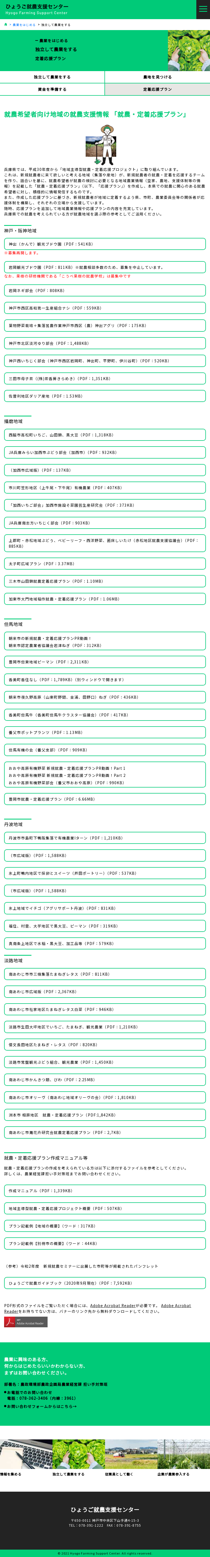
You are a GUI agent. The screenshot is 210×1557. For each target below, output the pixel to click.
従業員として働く (131, 1458)
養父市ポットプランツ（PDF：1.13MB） (47, 732)
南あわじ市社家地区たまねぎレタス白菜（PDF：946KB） (62, 1009)
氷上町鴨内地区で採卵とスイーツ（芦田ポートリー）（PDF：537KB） (74, 873)
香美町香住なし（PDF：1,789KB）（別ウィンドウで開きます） (67, 679)
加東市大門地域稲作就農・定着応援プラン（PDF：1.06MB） (65, 599)
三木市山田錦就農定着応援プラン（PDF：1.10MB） (57, 581)
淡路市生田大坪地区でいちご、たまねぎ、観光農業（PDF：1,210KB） (74, 1027)
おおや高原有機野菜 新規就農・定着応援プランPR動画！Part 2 (67, 775)
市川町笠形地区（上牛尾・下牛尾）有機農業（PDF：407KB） (66, 487)
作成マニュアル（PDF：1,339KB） (42, 1190)
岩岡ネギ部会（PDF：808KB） (38, 290)
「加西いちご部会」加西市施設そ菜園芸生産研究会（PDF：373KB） (73, 505)
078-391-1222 (91, 1525)
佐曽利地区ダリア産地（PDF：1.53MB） (47, 396)
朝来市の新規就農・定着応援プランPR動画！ (50, 638)
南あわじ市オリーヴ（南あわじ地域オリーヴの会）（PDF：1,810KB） (74, 1097)
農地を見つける (157, 77)
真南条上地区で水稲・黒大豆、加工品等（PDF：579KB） (62, 943)
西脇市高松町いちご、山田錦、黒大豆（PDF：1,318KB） (62, 435)
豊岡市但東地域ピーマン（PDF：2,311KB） (50, 661)
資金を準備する (52, 89)
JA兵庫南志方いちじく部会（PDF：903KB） (50, 523)
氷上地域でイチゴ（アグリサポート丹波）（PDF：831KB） (63, 908)
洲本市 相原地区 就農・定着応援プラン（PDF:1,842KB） (63, 1115)
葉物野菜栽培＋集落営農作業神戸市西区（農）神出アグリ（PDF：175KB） (79, 325)
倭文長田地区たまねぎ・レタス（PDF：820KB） (54, 1044)
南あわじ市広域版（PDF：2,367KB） (44, 991)
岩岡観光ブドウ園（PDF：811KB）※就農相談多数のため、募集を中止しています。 (87, 267)
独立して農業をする (52, 77)
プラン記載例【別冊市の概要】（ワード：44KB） (54, 1243)
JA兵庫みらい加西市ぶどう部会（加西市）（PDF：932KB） (64, 452)
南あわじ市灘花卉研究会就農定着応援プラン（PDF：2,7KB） (66, 1132)
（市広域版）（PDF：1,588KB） (39, 855)
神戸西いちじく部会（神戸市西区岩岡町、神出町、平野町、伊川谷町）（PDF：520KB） (90, 360)
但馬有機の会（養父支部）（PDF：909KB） (49, 750)
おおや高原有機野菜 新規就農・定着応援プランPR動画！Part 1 (67, 768)
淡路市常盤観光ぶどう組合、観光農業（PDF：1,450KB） (62, 1062)
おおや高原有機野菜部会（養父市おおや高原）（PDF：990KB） (68, 782)
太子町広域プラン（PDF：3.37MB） (43, 563)
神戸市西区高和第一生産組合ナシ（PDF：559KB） (56, 308)
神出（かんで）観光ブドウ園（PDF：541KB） (52, 244)
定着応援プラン (157, 89)
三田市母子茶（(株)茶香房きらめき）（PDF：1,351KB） (61, 378)
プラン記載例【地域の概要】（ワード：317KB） (53, 1226)
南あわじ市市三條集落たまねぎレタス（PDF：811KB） (60, 974)
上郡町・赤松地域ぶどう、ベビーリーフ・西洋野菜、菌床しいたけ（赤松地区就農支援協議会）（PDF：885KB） (104, 543)
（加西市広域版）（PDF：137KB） (41, 470)
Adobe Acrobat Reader (113, 1305)
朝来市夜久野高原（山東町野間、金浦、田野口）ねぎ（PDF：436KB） (75, 697)
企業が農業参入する (184, 1458)
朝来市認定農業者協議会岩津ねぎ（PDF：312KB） (56, 645)
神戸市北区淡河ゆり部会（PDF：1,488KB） (50, 343)
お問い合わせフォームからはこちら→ (42, 1406)
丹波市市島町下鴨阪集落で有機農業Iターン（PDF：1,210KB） (67, 838)
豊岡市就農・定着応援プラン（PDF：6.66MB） (53, 799)
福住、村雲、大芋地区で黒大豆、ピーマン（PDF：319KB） (64, 926)
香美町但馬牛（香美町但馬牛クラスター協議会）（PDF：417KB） (70, 715)
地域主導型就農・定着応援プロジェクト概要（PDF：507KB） (66, 1208)
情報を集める (26, 1458)
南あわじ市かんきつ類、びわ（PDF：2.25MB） (53, 1079)
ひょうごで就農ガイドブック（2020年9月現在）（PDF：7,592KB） (72, 1283)
